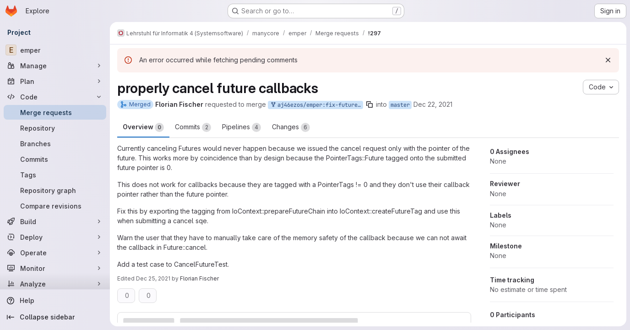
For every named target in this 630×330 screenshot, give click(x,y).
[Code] (55, 96)
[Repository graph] (55, 190)
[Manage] (55, 65)
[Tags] (55, 174)
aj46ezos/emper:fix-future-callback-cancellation (316, 105)
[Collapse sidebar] (55, 317)
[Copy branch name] (369, 104)
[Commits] (55, 159)
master (400, 105)
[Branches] (55, 143)
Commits (193, 127)
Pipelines (241, 127)
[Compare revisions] (55, 205)
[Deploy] (55, 237)
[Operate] (55, 252)
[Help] (55, 300)
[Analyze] (55, 283)
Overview (143, 127)
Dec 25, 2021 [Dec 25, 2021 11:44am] (153, 278)
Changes (291, 127)
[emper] (55, 50)
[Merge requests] (55, 112)
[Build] (55, 221)
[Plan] (55, 81)
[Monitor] (55, 268)
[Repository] (55, 128)
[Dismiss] (608, 60)
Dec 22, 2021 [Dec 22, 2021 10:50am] (432, 104)
